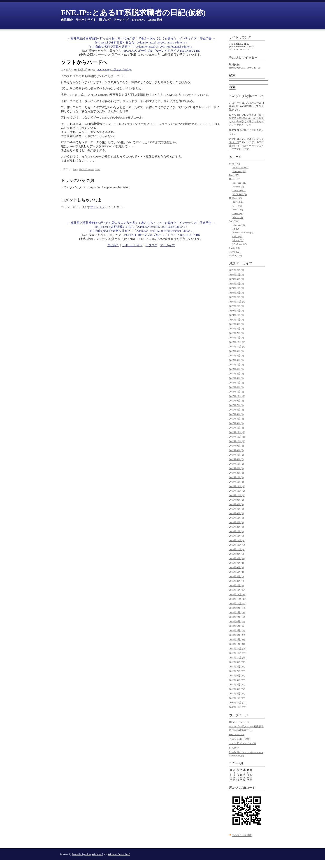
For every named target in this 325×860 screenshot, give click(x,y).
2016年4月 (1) (236, 387)
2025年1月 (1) (236, 274)
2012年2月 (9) (236, 585)
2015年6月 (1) (236, 409)
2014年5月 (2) (236, 463)
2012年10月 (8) (237, 549)
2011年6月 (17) (237, 621)
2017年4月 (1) (236, 369)
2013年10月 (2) (237, 495)
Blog (75, 169)
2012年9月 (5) (236, 553)
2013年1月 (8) (236, 535)
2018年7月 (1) (236, 333)
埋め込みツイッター (243, 57)
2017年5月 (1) (236, 364)
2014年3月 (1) (236, 472)
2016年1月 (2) (236, 391)
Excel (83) (237, 209)
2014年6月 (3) (236, 459)
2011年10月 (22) (237, 603)
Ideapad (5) (238, 186)
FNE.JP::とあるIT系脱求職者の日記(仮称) (133, 13)
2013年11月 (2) (237, 490)
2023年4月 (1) (236, 292)
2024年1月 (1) (236, 288)
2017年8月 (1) (236, 355)
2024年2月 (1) (236, 283)
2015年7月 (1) (236, 405)
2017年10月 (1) (237, 346)
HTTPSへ (138, 19)
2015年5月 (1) (236, 414)
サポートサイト (86, 19)
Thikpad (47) (239, 190)
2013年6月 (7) (236, 513)
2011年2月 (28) (237, 639)
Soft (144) (234, 221)
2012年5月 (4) (236, 571)
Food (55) (234, 175)
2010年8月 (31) (237, 666)
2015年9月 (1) (236, 400)
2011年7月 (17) (237, 617)
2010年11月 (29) (237, 653)
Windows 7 (97, 854)
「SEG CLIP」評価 (239, 738)
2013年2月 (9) (236, 531)
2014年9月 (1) (236, 445)
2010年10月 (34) (237, 657)
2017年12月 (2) (237, 342)
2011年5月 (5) (236, 626)
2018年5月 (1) (236, 337)
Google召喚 (155, 19)
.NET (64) (237, 202)
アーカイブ (121, 19)
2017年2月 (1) (236, 373)
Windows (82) (239, 244)
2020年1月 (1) (236, 319)
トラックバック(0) (121, 69)
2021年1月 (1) (236, 315)
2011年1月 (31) (237, 644)
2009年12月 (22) (237, 702)
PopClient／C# (236, 734)
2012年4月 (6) (236, 576)
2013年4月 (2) (236, 522)
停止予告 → (207, 38)
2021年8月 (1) (236, 310)
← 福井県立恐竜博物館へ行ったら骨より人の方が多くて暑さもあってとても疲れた (121, 38)
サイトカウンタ (240, 37)
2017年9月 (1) (236, 351)
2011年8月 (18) (237, 612)
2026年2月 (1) (236, 270)
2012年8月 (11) (237, 558)
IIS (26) (236, 228)
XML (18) (237, 217)
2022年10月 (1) (237, 301)
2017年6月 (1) (236, 360)
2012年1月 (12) (237, 590)
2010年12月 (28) (237, 648)
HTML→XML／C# (239, 722)
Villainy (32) (235, 255)
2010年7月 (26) (237, 671)
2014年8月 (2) (236, 450)
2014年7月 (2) (236, 454)
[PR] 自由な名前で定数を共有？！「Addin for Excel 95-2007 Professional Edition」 (141, 46)
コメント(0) (103, 69)
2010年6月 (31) (237, 675)
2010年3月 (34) (237, 689)
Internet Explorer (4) (242, 232)
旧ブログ (105, 19)
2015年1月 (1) (236, 427)
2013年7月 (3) (236, 508)
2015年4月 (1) (236, 418)
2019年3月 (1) (236, 324)
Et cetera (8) (238, 225)
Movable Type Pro (81, 854)
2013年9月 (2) (236, 499)
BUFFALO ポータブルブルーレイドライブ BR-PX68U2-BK (162, 50)
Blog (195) (234, 163)
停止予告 (256, 130)
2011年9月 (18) (237, 608)
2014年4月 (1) (236, 468)
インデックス (188, 38)
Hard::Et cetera (86, 169)
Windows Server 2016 (119, 854)
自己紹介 (67, 19)
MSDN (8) (237, 213)
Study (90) (234, 247)
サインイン (97, 207)
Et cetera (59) (239, 171)
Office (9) (237, 236)
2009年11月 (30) (237, 707)
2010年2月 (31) (237, 693)
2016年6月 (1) (236, 378)
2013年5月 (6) (236, 517)
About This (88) (240, 167)
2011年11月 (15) (237, 599)
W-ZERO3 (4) (239, 194)
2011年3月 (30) (237, 635)
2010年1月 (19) (237, 698)
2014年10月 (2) (237, 441)
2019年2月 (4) (236, 328)
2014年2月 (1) (236, 477)
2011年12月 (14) (237, 594)
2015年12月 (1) (237, 396)
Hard (97, 169)
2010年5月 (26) (237, 680)
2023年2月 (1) (236, 297)
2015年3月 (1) (236, 423)
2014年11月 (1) (237, 436)
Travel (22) (234, 251)
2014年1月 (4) (236, 481)
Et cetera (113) (239, 182)
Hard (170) (234, 179)
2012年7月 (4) (236, 562)
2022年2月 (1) (236, 306)
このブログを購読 (242, 835)
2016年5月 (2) (236, 382)
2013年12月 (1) (237, 486)
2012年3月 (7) (236, 580)
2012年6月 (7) (236, 567)
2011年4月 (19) (237, 630)
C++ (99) (237, 205)
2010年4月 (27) (237, 684)
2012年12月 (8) (237, 540)
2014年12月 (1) (237, 432)
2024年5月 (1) (236, 279)
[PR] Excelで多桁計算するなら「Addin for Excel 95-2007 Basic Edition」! (141, 42)
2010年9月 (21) (237, 662)
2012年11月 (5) (237, 544)
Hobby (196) (235, 198)
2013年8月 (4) (236, 504)
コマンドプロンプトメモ (242, 743)
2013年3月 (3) (236, 526)
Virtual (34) (238, 240)
